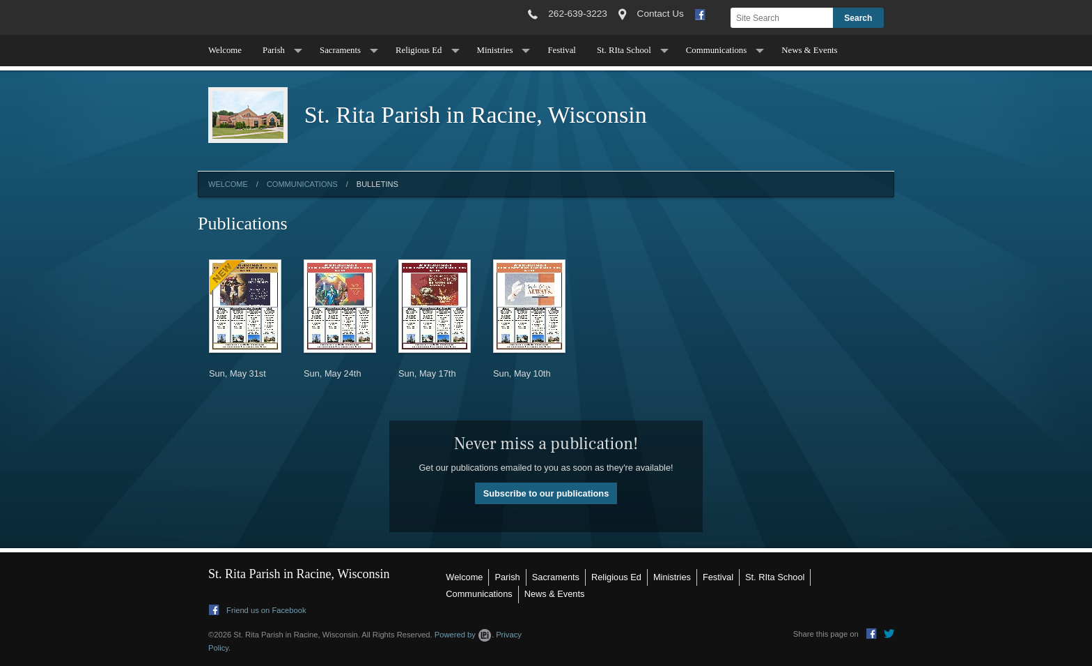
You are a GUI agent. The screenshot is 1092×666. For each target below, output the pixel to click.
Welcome (225, 50)
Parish (274, 50)
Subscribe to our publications (546, 493)
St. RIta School (624, 50)
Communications (716, 50)
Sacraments (340, 50)
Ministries (495, 50)
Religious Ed (419, 50)
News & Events (809, 50)
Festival (561, 50)
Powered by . (464, 634)
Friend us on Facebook (257, 610)
